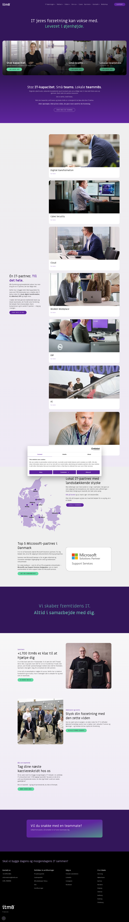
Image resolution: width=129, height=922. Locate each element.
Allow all (88, 472)
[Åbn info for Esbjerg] (22, 516)
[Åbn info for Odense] (39, 517)
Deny (40, 472)
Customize (64, 472)
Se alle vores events (76, 730)
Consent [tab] (39, 454)
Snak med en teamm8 (64, 110)
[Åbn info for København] (59, 513)
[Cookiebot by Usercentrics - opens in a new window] (92, 449)
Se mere (53, 174)
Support (120, 4)
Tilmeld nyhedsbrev (72, 874)
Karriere (87, 4)
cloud (22, 294)
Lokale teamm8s (75, 505)
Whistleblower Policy (41, 881)
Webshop (104, 4)
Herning (100, 874)
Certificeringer (38, 888)
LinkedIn (68, 877)
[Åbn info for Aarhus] (37, 505)
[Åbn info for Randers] (36, 499)
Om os (74, 4)
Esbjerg (99, 888)
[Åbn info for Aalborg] (35, 489)
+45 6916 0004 (6, 874)
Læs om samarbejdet (28, 573)
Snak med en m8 (18, 312)
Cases (81, 4)
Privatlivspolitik (39, 874)
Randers (100, 884)
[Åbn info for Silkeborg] (32, 504)
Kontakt (96, 4)
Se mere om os (25, 680)
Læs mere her (14, 69)
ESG (35, 884)
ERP (20, 296)
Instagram (69, 881)
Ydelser (60, 4)
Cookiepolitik (38, 877)
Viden (67, 4)
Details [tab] (64, 454)
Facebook (69, 884)
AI (10, 296)
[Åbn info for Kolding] (31, 515)
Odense (99, 891)
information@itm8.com (10, 877)
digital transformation (32, 294)
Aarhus (99, 881)
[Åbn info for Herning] (27, 505)
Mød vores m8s (26, 789)
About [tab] (89, 454)
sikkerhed (14, 296)
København (101, 877)
